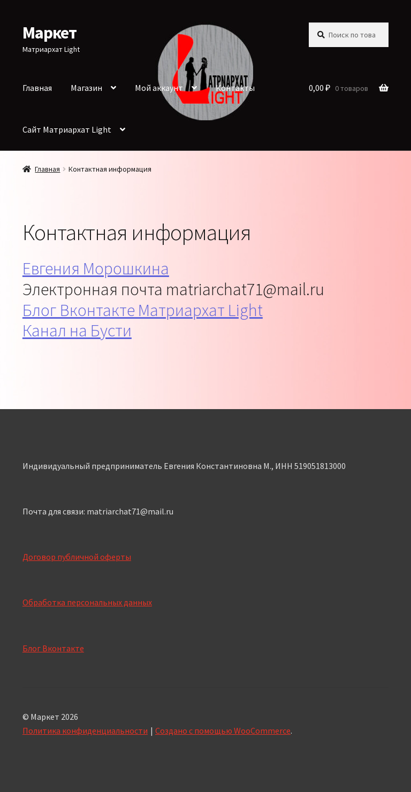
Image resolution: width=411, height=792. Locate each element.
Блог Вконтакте (53, 648)
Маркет (49, 32)
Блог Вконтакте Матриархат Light (142, 310)
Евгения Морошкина (95, 268)
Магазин (86, 87)
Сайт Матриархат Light (66, 129)
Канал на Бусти (77, 330)
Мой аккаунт (159, 87)
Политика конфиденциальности (85, 730)
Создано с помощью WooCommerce (223, 730)
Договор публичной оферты (76, 556)
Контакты (235, 87)
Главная (37, 87)
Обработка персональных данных (87, 602)
